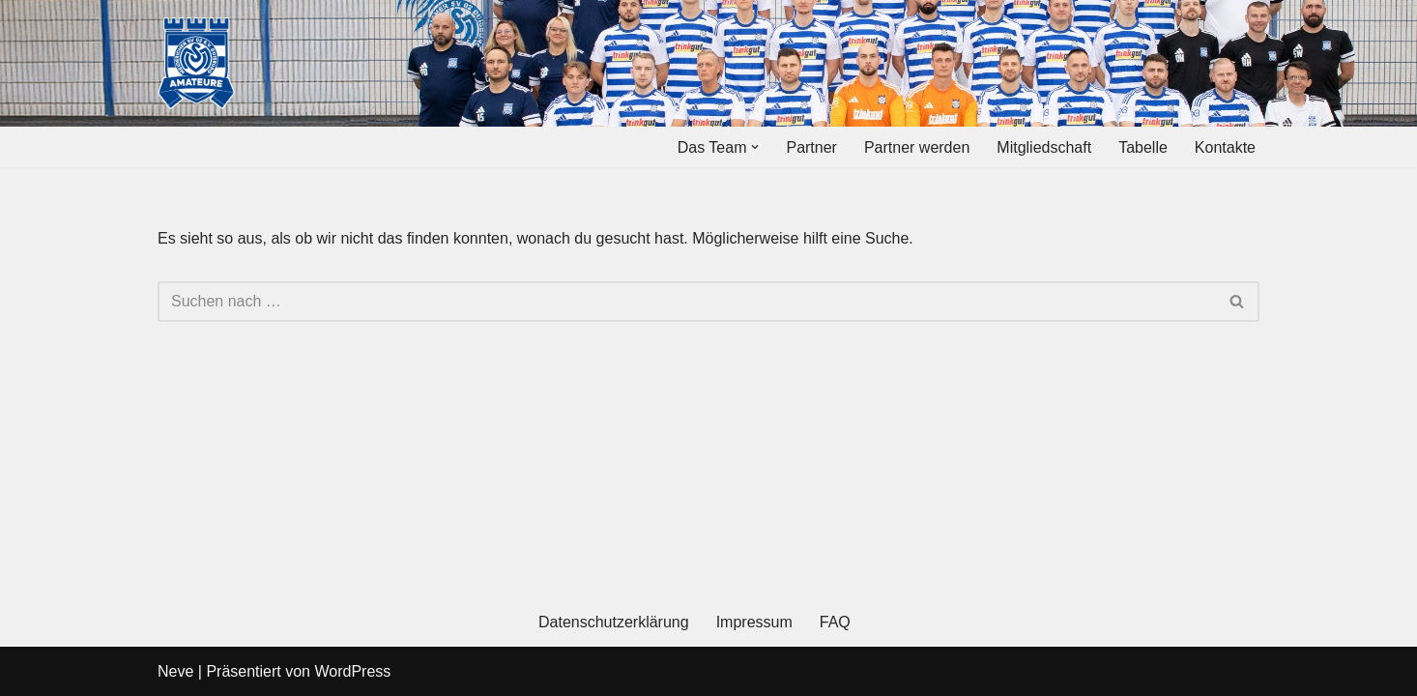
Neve (175, 671)
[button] (755, 147)
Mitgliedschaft (1044, 147)
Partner (811, 147)
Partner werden (916, 147)
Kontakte (1225, 147)
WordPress (352, 671)
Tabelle (1143, 147)
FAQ (835, 622)
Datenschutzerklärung (613, 622)
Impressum (754, 622)
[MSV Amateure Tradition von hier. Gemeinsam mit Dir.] (196, 63)
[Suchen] (687, 301)
